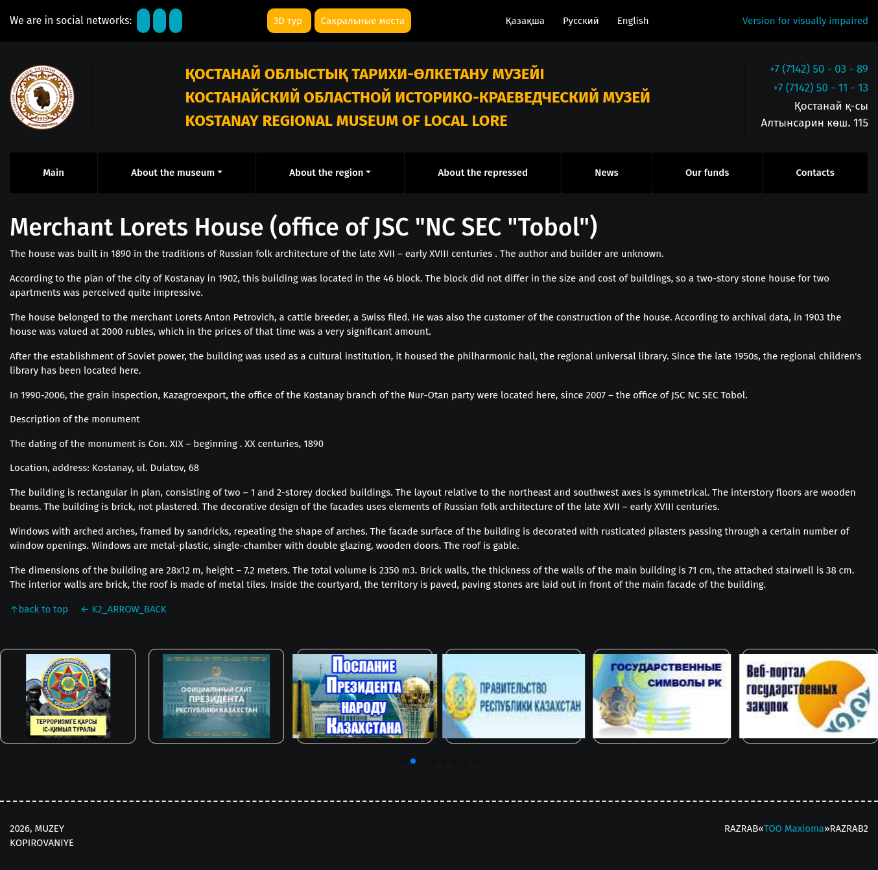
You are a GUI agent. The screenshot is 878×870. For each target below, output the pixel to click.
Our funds (707, 172)
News (606, 172)
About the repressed (483, 172)
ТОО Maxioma (794, 828)
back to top (40, 609)
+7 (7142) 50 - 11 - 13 (820, 88)
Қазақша (526, 21)
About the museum (173, 172)
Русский (582, 21)
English (633, 21)
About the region (326, 172)
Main (53, 172)
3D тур (289, 21)
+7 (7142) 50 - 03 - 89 (819, 69)
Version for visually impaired (805, 21)
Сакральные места (363, 21)
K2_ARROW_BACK (123, 609)
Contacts (815, 172)
